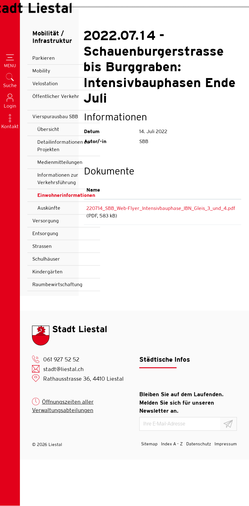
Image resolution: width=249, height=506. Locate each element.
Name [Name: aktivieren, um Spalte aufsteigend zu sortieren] (93, 236)
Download (226, 255)
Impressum (225, 490)
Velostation (45, 130)
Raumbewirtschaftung (57, 331)
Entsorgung (45, 280)
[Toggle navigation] (10, 61)
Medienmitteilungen (59, 208)
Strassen (42, 292)
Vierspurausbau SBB (55, 163)
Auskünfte (48, 254)
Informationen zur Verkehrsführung (57, 225)
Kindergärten (47, 318)
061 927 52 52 (61, 405)
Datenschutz (198, 490)
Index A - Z (172, 490)
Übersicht (48, 176)
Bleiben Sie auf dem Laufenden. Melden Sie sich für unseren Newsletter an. (181, 448)
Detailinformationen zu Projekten (63, 192)
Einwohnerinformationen (66, 243)
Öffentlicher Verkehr (55, 143)
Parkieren (43, 104)
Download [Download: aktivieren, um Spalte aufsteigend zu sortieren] (225, 236)
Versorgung (45, 267)
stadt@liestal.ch (63, 415)
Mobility (41, 117)
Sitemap (149, 490)
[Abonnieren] (228, 470)
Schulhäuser (46, 305)
